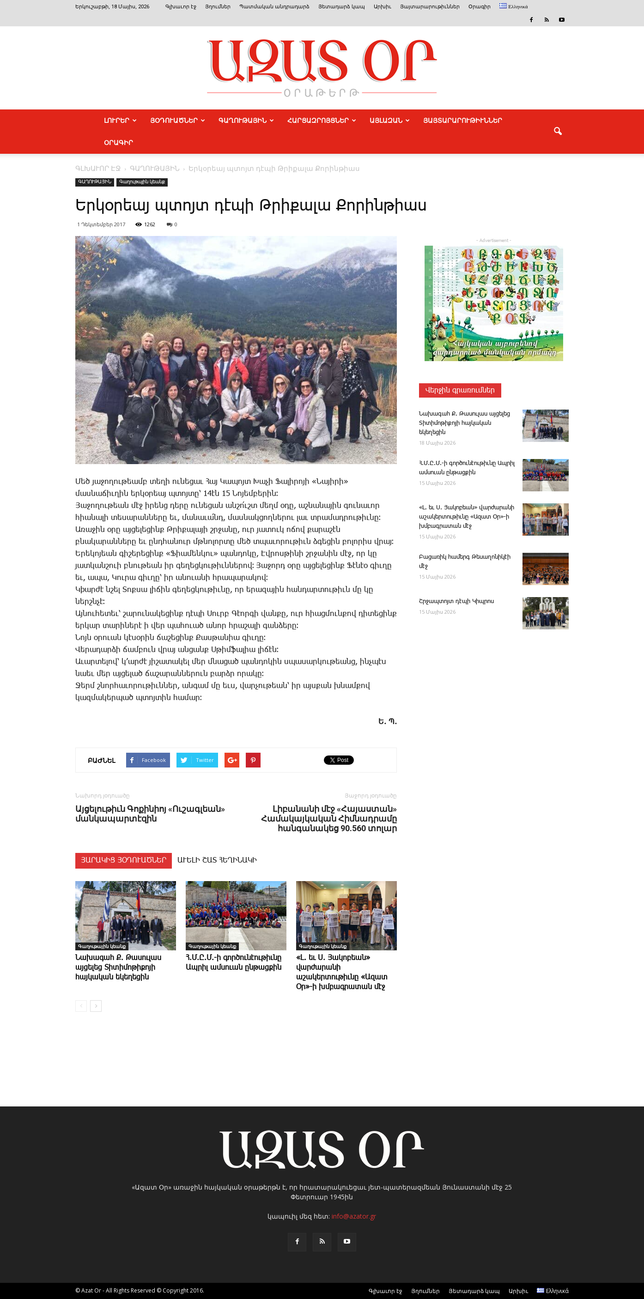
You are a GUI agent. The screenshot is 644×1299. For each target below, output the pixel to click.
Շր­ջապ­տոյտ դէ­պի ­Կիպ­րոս (456, 601)
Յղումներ (218, 7)
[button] (558, 132)
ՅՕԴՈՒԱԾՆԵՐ (177, 120)
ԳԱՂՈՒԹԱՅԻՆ (246, 120)
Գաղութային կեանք (142, 182)
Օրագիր (479, 7)
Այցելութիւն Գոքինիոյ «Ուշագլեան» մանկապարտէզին (150, 813)
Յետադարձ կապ (341, 7)
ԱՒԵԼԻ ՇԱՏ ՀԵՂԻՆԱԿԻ (217, 860)
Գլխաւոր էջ (180, 7)
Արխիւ (382, 7)
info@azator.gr (354, 1216)
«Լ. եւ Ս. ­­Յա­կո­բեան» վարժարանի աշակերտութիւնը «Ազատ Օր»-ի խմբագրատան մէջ (466, 517)
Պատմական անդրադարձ (274, 7)
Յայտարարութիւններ (430, 7)
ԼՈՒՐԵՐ (120, 120)
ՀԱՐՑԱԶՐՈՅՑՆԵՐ (321, 120)
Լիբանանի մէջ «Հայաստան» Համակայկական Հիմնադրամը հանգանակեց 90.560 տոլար (329, 818)
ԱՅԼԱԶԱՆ (390, 120)
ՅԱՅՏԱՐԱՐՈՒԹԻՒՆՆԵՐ (462, 120)
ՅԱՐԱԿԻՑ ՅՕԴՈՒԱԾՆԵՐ (123, 860)
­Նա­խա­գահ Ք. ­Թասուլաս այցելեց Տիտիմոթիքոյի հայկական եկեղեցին (118, 968)
